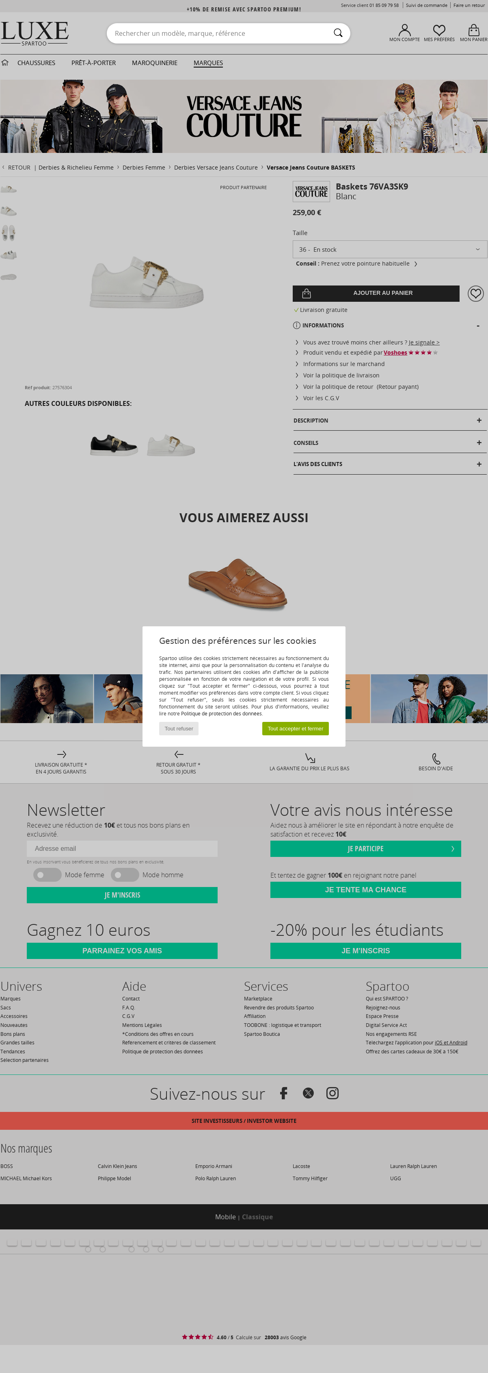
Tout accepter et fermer (295, 729)
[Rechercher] (338, 33)
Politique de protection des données (221, 713)
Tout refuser (179, 729)
